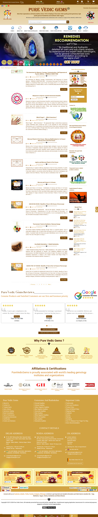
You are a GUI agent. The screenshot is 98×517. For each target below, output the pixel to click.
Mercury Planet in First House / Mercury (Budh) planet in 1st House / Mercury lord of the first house (46, 139)
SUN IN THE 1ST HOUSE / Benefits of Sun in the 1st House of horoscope (46, 266)
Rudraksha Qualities (40, 421)
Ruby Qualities (39, 413)
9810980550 (16, 453)
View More (63, 89)
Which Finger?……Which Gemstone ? (46, 117)
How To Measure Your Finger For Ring (77, 421)
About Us (6, 403)
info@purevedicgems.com (13, 458)
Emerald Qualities (40, 403)
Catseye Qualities (40, 405)
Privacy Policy (70, 407)
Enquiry (73, 516)
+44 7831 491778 (73, 450)
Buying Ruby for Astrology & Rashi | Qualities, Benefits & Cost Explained (80, 213)
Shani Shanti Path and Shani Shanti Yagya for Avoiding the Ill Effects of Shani (80, 240)
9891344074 (28, 452)
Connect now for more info (75, 464)
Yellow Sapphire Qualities (42, 407)
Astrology (43, 77)
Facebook (16, 494)
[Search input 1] (48, 21)
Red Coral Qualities (40, 417)
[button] (44, 29)
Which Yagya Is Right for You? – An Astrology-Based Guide (79, 250)
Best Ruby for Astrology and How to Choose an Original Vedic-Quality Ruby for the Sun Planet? (80, 222)
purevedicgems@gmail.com (13, 456)
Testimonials (70, 403)
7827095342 (23, 453)
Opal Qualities (39, 419)
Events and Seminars (9, 421)
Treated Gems (7, 407)
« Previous (32, 284)
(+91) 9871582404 (11, 452)
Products (39, 247)
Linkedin (22, 494)
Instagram (37, 494)
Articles (68, 415)
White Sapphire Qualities (42, 415)
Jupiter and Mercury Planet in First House (46, 162)
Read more (16, 316)
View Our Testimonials (49, 329)
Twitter (27, 494)
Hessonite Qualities (40, 411)
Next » (49, 284)
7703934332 (9, 453)
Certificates (6, 419)
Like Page (8, 482)
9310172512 (21, 452)
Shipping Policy (70, 411)
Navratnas (42, 120)
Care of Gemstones (9, 415)
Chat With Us (29, 516)
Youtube (31, 494)
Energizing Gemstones (10, 417)
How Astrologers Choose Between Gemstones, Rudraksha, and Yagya (80, 231)
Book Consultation (8, 413)
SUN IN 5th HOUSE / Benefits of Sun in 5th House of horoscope (46, 204)
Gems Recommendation (78, 69)
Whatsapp (42, 494)
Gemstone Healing (8, 411)
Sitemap (68, 417)
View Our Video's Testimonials (49, 333)
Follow (70, 482)
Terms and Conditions (72, 405)
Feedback (69, 413)
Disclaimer (69, 419)
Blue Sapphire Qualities (41, 409)
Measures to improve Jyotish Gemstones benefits (47, 95)
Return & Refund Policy (73, 409)
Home (2, 67)
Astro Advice (7, 409)
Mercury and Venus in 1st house (46, 182)
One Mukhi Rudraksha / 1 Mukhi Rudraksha (47, 244)
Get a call (15, 516)
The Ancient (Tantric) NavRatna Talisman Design (46, 224)
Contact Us (6, 405)
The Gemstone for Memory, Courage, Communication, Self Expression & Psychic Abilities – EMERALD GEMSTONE (46, 73)
